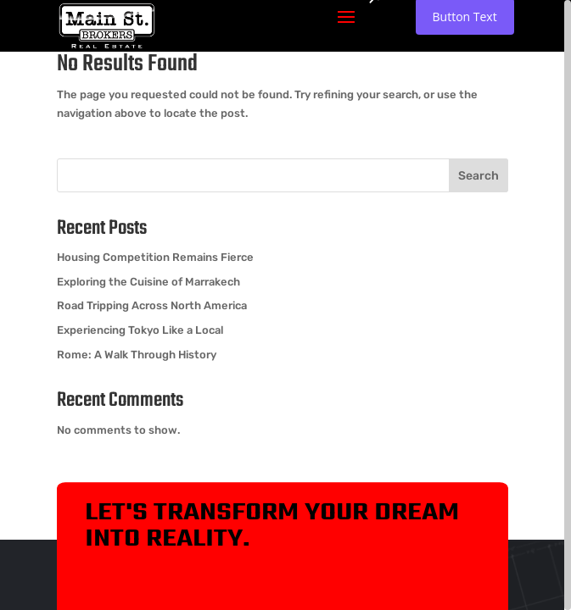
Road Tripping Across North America (152, 305)
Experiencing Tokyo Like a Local (140, 330)
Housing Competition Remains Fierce (155, 257)
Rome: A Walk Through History (136, 354)
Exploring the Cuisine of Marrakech (148, 281)
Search (478, 176)
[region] (285, 305)
